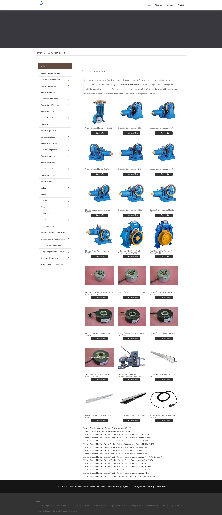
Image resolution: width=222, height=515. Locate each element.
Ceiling (43, 188)
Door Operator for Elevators (51, 245)
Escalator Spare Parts (48, 169)
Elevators (44, 194)
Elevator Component (48, 92)
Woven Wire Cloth (64, 506)
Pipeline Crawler (117, 506)
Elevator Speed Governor (50, 105)
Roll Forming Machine (134, 506)
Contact (181, 5)
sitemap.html (160, 487)
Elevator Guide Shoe (48, 124)
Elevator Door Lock (48, 162)
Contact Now (101, 133)
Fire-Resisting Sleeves (46, 506)
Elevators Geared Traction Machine (53, 239)
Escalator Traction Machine (51, 80)
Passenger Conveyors (48, 226)
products (170, 5)
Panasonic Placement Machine (64, 511)
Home (149, 5)
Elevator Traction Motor (49, 86)
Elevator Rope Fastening (49, 131)
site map (151, 487)
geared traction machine (55, 53)
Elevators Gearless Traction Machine (54, 233)
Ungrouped (45, 213)
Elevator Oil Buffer (48, 112)
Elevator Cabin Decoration (50, 143)
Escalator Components (49, 150)
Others (43, 207)
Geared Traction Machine (113, 441)
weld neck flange (44, 511)
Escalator (44, 201)
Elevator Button (46, 182)
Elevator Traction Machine (50, 73)
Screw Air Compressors (49, 258)
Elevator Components (48, 156)
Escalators (44, 220)
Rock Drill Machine (100, 506)
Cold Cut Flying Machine (171, 506)
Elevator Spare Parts (48, 175)
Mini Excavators (152, 506)
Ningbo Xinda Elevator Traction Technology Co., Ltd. (109, 487)
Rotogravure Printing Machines (52, 264)
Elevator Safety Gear (48, 118)
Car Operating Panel (48, 137)
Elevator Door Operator (49, 99)
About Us (159, 5)
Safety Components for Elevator (52, 252)
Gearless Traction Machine (113, 434)
